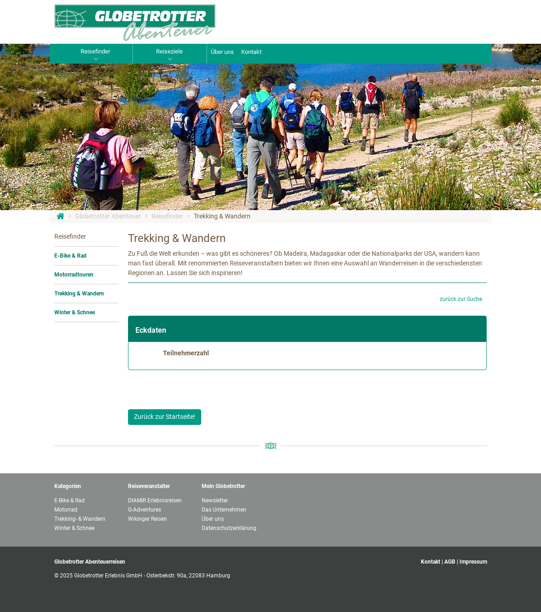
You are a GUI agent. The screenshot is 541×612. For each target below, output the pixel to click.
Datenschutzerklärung (229, 528)
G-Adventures (144, 509)
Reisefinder (167, 216)
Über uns (222, 51)
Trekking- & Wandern (79, 519)
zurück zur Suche (461, 299)
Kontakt (251, 51)
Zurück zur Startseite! (164, 416)
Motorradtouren (73, 274)
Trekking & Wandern (222, 216)
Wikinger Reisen (147, 519)
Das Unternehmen (224, 509)
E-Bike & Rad (70, 256)
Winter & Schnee (74, 312)
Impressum (473, 562)
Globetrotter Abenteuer (108, 216)
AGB (449, 562)
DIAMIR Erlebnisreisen (155, 500)
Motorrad (65, 509)
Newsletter (215, 500)
